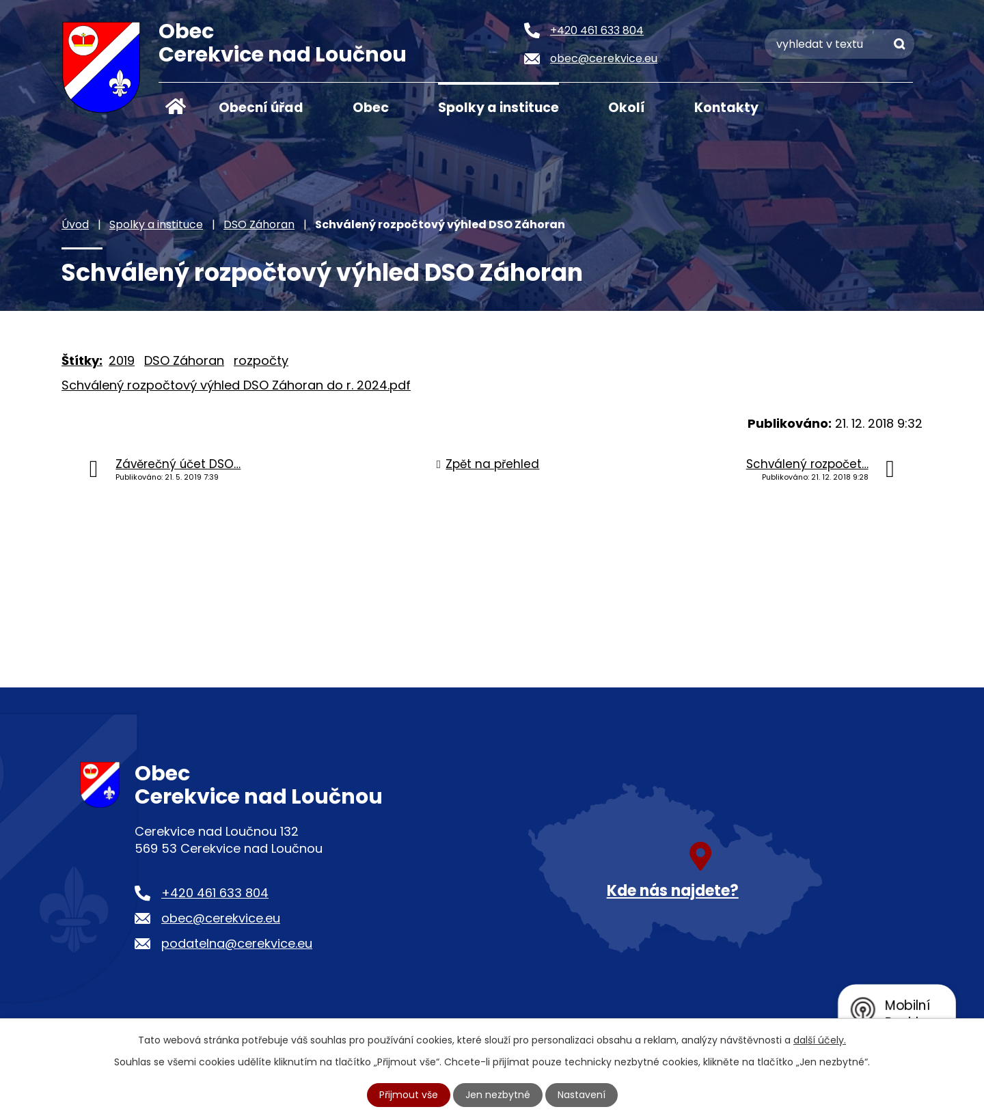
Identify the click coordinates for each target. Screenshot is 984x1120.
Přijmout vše (408, 1095)
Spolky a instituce (498, 107)
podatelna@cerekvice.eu (236, 943)
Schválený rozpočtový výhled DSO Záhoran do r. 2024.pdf (236, 385)
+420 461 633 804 (215, 892)
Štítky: (82, 360)
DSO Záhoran (259, 224)
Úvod (176, 107)
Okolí (626, 107)
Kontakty (726, 107)
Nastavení (581, 1095)
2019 (122, 360)
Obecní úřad (261, 107)
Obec (371, 107)
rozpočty (261, 360)
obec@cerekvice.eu (220, 918)
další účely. (819, 1040)
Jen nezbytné (497, 1095)
